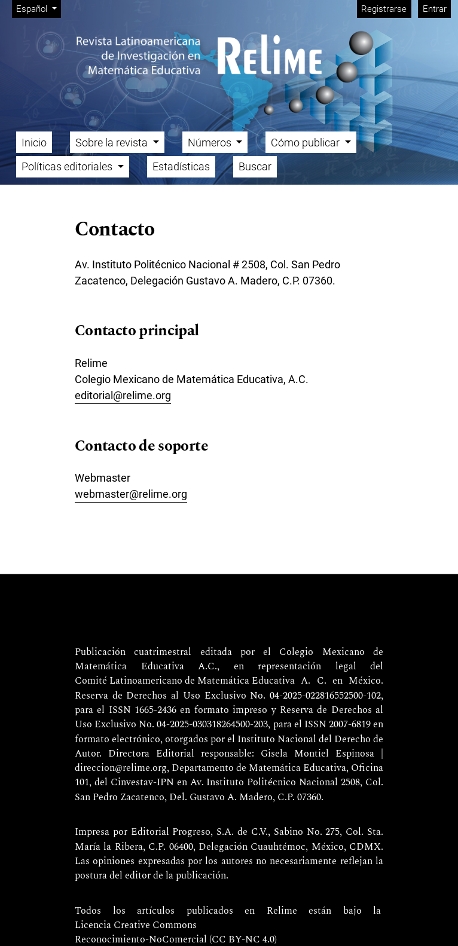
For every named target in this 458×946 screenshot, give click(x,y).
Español (38, 8)
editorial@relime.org (123, 395)
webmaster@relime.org (131, 494)
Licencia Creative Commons (136, 926)
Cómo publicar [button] (306, 142)
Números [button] (211, 142)
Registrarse (384, 9)
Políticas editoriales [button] (68, 166)
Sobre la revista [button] (112, 142)
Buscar (255, 166)
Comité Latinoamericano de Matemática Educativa (185, 681)
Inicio (34, 142)
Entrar (435, 9)
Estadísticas (181, 166)
